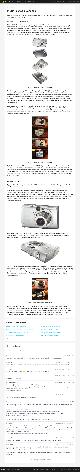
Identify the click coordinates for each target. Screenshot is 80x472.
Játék (24, 1)
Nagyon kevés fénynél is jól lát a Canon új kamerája (19, 329)
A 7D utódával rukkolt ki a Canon (49, 329)
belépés (70, 1)
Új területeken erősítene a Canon (15, 335)
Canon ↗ (8, 338)
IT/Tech (11, 1)
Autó (29, 1)
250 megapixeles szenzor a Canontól (51, 326)
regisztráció (76, 1)
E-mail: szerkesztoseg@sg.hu (64, 469)
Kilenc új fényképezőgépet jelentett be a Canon (53, 332)
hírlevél (62, 1)
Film (34, 1)
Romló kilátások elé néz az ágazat (50, 335)
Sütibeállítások (75, 469)
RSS (58, 1)
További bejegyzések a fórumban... (40, 460)
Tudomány (18, 1)
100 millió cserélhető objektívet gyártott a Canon (19, 332)
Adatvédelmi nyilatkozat (38, 469)
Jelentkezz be (10, 351)
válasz (68, 355)
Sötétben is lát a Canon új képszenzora (16, 326)
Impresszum (48, 469)
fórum (54, 1)
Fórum (53, 469)
